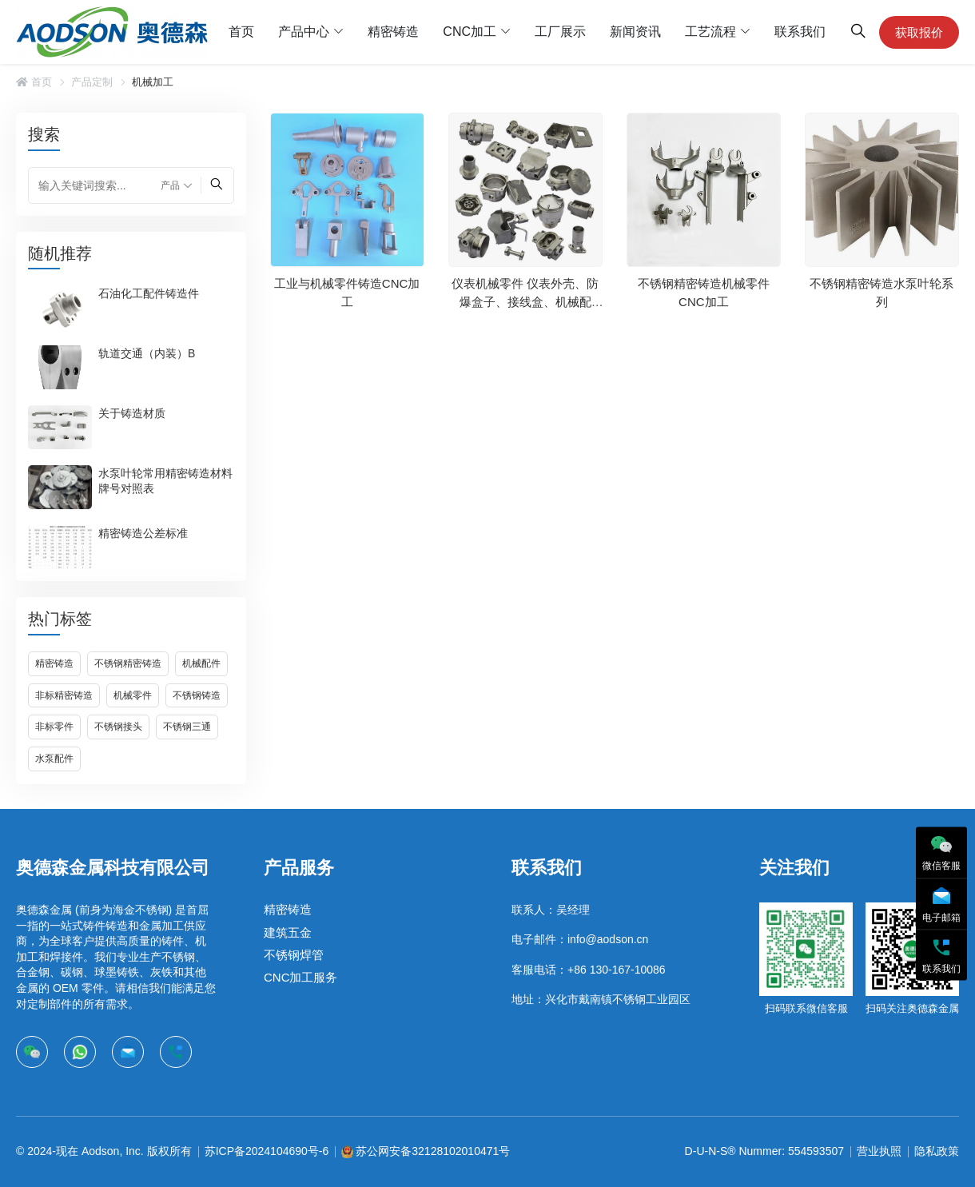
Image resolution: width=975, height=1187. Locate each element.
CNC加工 (469, 31)
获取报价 (919, 32)
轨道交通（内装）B (146, 352)
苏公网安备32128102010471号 (433, 1151)
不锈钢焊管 (294, 955)
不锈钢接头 (118, 726)
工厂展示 (560, 31)
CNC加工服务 (301, 977)
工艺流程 (710, 31)
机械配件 (201, 663)
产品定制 (92, 82)
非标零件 (54, 726)
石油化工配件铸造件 (148, 292)
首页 (241, 31)
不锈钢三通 (187, 726)
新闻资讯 (635, 31)
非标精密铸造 (64, 695)
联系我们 (800, 31)
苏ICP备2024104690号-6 (267, 1151)
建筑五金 (288, 932)
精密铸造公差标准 (143, 532)
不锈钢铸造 (197, 695)
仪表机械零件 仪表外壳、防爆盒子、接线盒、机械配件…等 (525, 301)
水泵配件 (54, 758)
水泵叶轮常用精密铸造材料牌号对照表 (165, 480)
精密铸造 (393, 31)
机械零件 (132, 695)
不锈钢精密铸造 (127, 663)
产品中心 (303, 31)
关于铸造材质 (131, 412)
